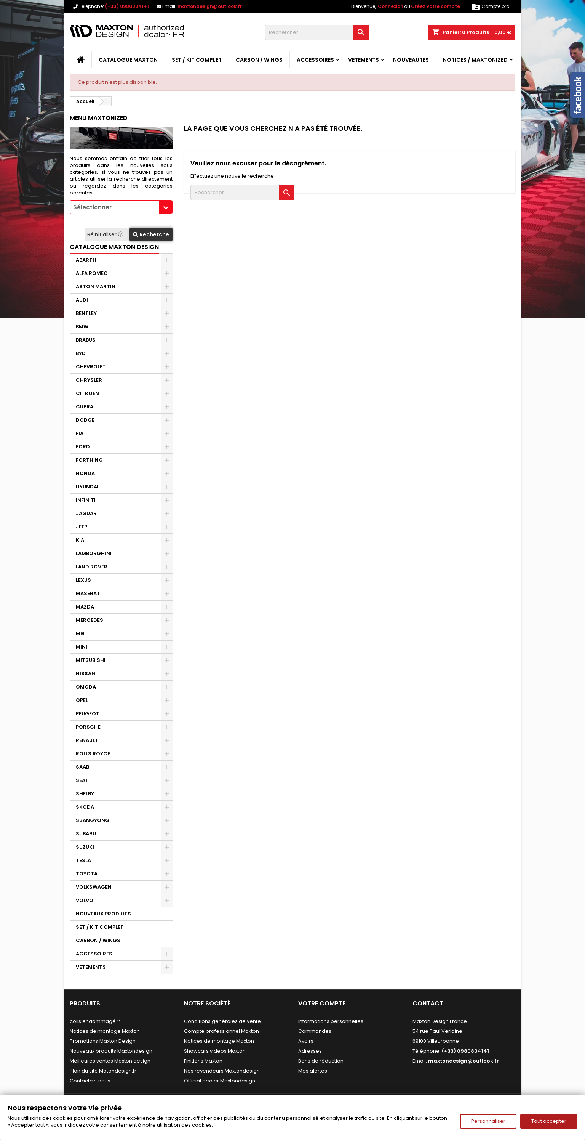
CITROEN (87, 393)
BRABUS (86, 340)
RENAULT (87, 740)
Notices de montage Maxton (105, 1031)
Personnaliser (488, 1121)
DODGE (85, 420)
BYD (81, 353)
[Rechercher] (317, 32)
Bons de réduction (321, 1061)
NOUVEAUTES (411, 60)
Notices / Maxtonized (475, 60)
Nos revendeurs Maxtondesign (222, 1070)
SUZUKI (85, 847)
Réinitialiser (106, 234)
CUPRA (84, 406)
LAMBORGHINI (94, 553)
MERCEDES (89, 620)
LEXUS (83, 580)
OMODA (86, 686)
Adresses (310, 1051)
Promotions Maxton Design (103, 1041)
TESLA (83, 860)
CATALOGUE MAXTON (128, 60)
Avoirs (305, 1041)
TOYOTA (87, 873)
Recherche (151, 234)
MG (80, 633)
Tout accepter (548, 1121)
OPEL (82, 700)
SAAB (82, 767)
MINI (81, 646)
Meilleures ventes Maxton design (110, 1061)
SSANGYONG (92, 820)
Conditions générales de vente (222, 1021)
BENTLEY (86, 313)
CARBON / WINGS (259, 60)
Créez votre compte (435, 6)
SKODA (85, 807)
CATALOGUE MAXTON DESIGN (114, 246)
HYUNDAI (87, 486)
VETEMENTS (363, 60)
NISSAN (85, 673)
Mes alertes (312, 1070)
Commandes (314, 1031)
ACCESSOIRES (315, 60)
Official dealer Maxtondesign (219, 1080)
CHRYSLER (89, 380)
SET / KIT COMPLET (197, 60)
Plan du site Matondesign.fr (103, 1070)
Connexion (390, 6)
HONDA (85, 473)
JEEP (81, 526)
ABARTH (86, 259)
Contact (427, 1003)
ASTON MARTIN (95, 286)
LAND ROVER (91, 566)
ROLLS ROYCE (93, 753)
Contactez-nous (90, 1080)
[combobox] (121, 207)
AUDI (82, 299)
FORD (83, 446)
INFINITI (86, 500)
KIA (80, 540)
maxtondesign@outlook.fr (209, 6)
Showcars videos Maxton (215, 1051)
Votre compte (321, 1003)
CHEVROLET (91, 366)
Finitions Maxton (203, 1061)
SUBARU (86, 833)
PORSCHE (88, 727)
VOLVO (84, 900)
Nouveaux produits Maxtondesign (111, 1051)
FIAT (81, 433)
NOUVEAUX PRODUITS (103, 913)
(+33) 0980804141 (127, 6)
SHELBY (85, 793)
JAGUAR (86, 513)
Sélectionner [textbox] (92, 207)
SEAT (82, 780)
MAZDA (85, 606)
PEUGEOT (87, 713)
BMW (82, 326)
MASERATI (89, 593)
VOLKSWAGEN (94, 887)
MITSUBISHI (90, 660)
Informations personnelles (330, 1021)
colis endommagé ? (95, 1021)
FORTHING (89, 460)
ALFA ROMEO (92, 273)
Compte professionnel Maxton (221, 1031)
